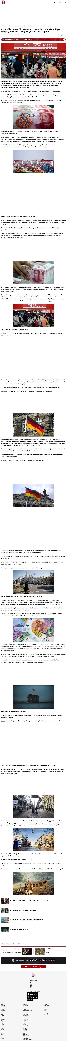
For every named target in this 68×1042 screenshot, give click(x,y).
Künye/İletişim (25, 1029)
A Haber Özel (3, 1006)
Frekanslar (25, 1032)
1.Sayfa (24, 1024)
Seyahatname (25, 1014)
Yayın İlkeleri (25, 1038)
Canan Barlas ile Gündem (27, 1010)
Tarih (2, 1021)
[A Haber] (3, 2)
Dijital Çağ (25, 1021)
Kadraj (24, 1008)
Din (1, 1020)
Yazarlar (2, 1024)
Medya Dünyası (25, 1019)
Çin (2, 91)
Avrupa (3, 721)
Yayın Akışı (25, 1034)
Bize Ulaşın (25, 1028)
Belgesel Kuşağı (26, 1015)
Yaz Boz (24, 1006)
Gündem (2, 1008)
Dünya (2, 1013)
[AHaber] (56, 2)
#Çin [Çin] (19, 943)
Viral (2, 1016)
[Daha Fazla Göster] (65, 35)
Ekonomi (2, 1009)
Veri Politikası (25, 1030)
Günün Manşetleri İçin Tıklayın (33, 967)
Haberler (2, 25)
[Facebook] (33, 982)
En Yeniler (3, 1027)
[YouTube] (33, 985)
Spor (2, 1014)
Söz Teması (25, 1018)
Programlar (25, 1004)
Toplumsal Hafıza (26, 1009)
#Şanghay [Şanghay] (8, 943)
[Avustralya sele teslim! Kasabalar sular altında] (50, 951)
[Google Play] (43, 960)
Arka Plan (24, 1011)
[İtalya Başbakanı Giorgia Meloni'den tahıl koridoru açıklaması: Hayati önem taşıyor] (16, 951)
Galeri (2, 1025)
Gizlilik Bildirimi (26, 1035)
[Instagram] (33, 984)
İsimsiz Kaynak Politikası (27, 1039)
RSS (23, 1027)
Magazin (2, 1015)
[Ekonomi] (49, 2)
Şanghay (35, 220)
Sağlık (2, 1023)
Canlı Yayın (3, 1005)
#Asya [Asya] (3, 943)
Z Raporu (24, 1023)
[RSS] (33, 987)
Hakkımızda (25, 1037)
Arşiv (24, 1033)
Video (2, 1004)
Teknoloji (3, 1018)
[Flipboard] (33, 986)
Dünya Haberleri (9, 25)
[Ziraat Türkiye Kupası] (60, 2)
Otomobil (3, 1019)
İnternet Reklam (26, 1025)
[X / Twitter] (33, 983)
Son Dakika (3, 1010)
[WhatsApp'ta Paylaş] (62, 35)
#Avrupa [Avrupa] (14, 943)
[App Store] (33, 960)
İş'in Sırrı (24, 1020)
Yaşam (2, 1011)
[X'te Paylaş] (59, 35)
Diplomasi (24, 1016)
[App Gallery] (51, 960)
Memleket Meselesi (26, 1013)
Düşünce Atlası (25, 1005)
